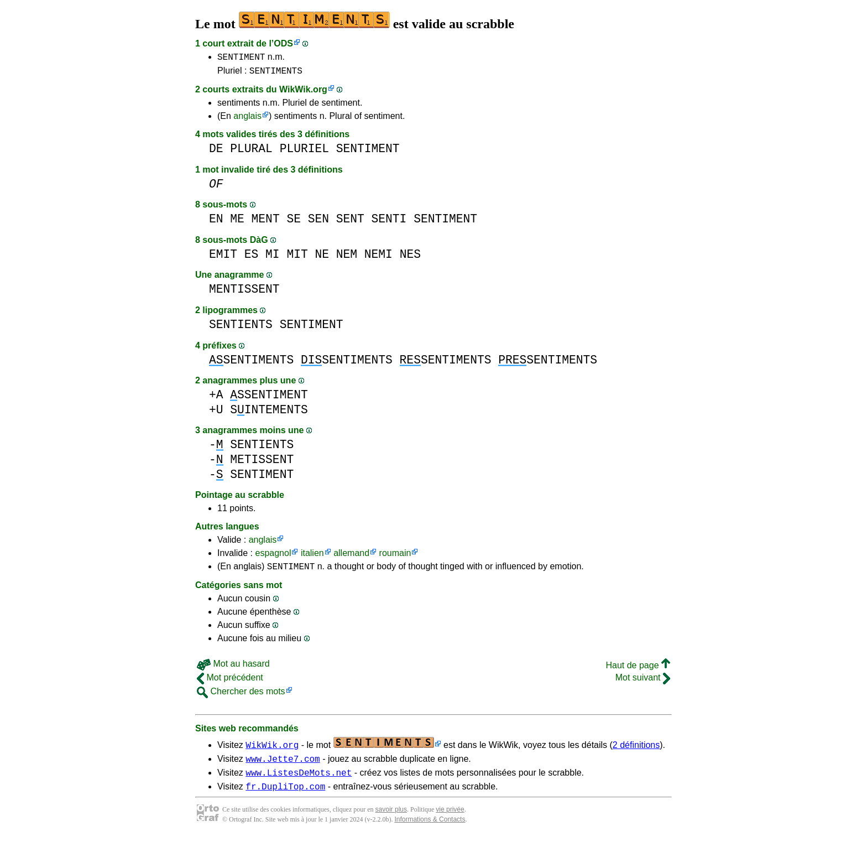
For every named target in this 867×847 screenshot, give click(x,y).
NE (322, 258)
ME (237, 222)
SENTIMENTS (275, 73)
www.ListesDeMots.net (299, 781)
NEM (346, 258)
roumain (395, 556)
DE (216, 152)
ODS (283, 43)
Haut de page (637, 670)
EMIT (223, 258)
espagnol (273, 556)
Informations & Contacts (429, 829)
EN (216, 222)
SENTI (389, 222)
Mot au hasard (233, 668)
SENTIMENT (241, 58)
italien (312, 556)
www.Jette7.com (283, 765)
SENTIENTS (241, 328)
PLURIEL (304, 152)
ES (251, 258)
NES (410, 258)
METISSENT (262, 463)
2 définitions (636, 750)
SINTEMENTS (268, 413)
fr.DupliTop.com (285, 796)
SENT (350, 222)
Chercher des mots (241, 696)
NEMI (378, 258)
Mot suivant (642, 682)
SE (293, 222)
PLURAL (251, 152)
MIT (296, 258)
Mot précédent (230, 682)
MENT (266, 222)
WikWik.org (303, 92)
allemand (351, 556)
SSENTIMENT (268, 398)
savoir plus (391, 819)
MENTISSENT (244, 292)
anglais (247, 119)
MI (272, 258)
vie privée (450, 819)
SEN (318, 222)
